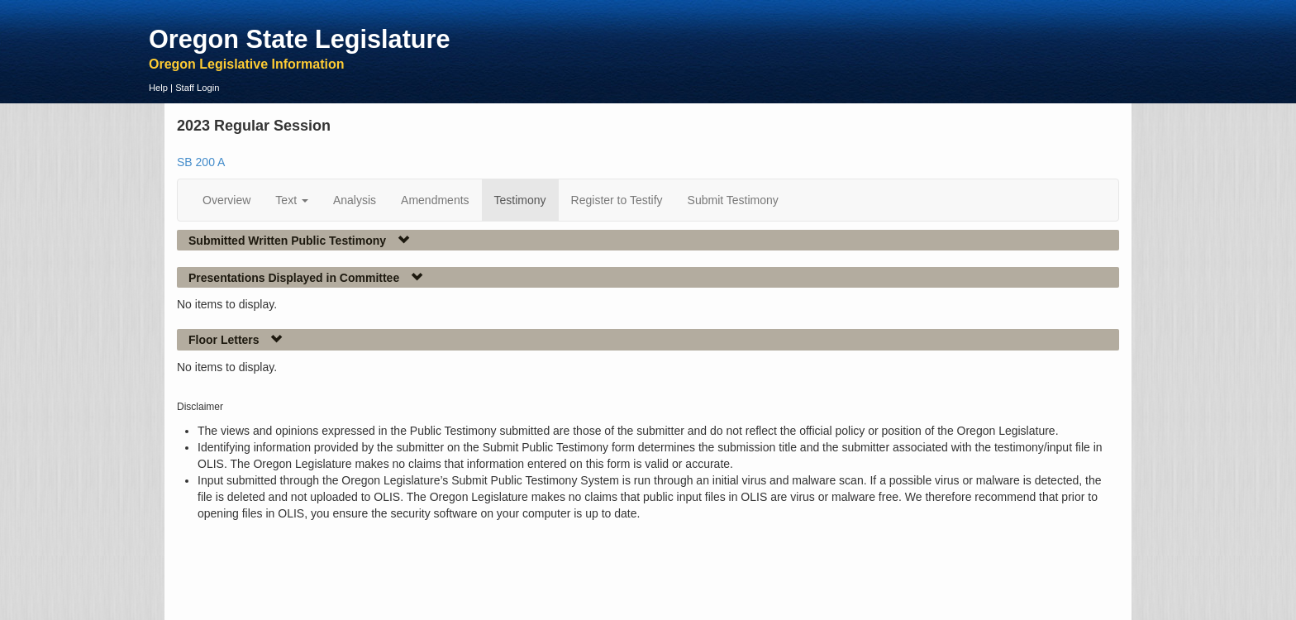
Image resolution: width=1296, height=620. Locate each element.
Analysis (354, 200)
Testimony (520, 200)
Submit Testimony (733, 200)
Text (291, 200)
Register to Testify (617, 200)
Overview (226, 200)
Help (158, 88)
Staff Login (197, 88)
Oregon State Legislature (299, 39)
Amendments (435, 200)
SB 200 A (201, 162)
